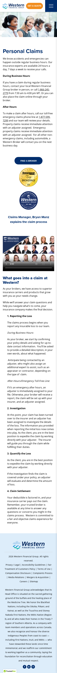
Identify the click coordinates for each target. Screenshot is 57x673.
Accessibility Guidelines (33, 564)
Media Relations (16, 577)
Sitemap (34, 581)
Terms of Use (43, 569)
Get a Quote (34, 5)
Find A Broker (28, 160)
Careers (23, 581)
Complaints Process (42, 573)
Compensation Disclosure (18, 573)
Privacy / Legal (13, 564)
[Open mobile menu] (51, 6)
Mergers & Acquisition (38, 577)
